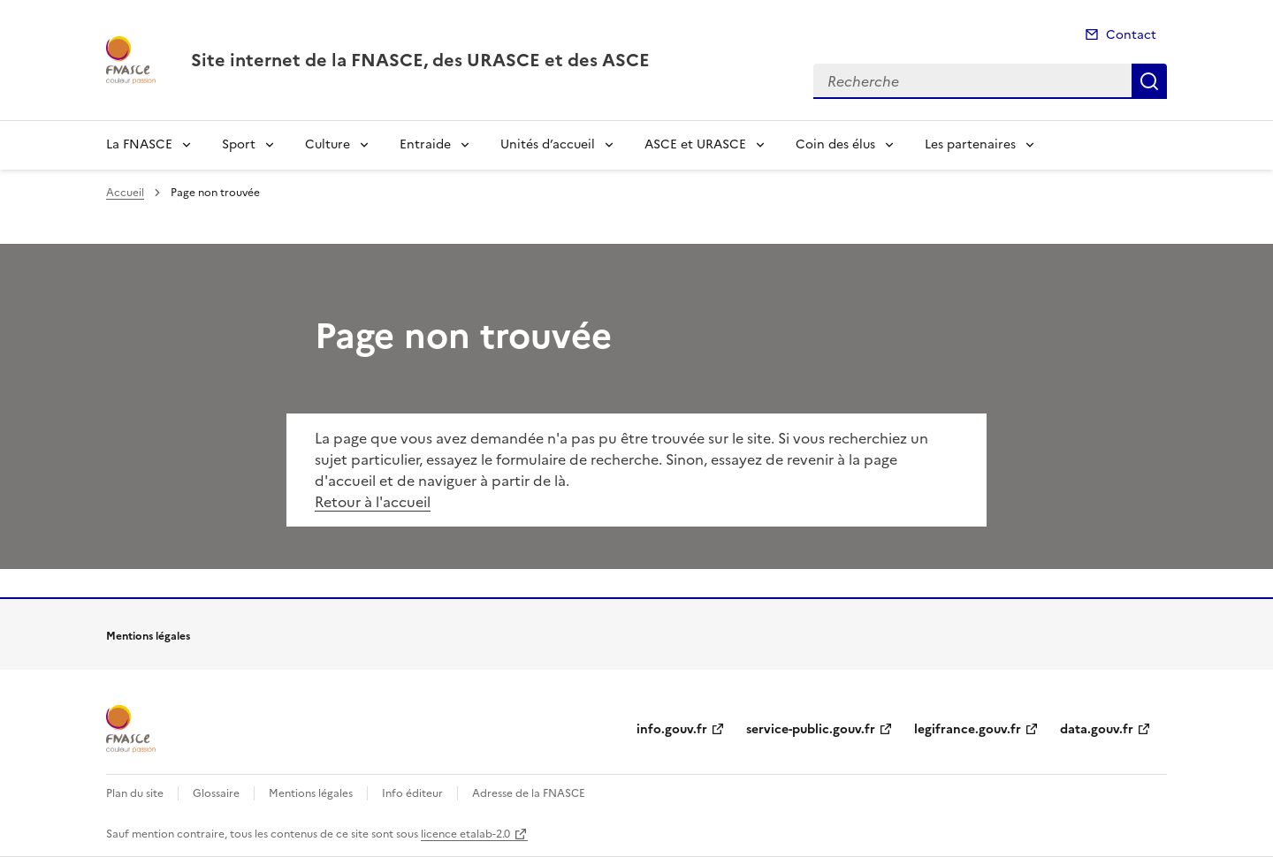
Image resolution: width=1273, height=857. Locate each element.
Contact (1131, 35)
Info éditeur (412, 793)
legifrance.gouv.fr (967, 729)
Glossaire (216, 793)
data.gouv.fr (1096, 729)
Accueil (125, 193)
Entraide (425, 144)
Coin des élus (835, 144)
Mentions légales (311, 793)
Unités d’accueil (547, 144)
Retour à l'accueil (373, 501)
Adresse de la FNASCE (528, 793)
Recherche (1149, 81)
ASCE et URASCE (695, 144)
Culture (327, 144)
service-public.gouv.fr (810, 729)
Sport (238, 144)
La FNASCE (139, 144)
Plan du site (135, 793)
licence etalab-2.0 (465, 834)
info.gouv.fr (671, 729)
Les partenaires (970, 144)
